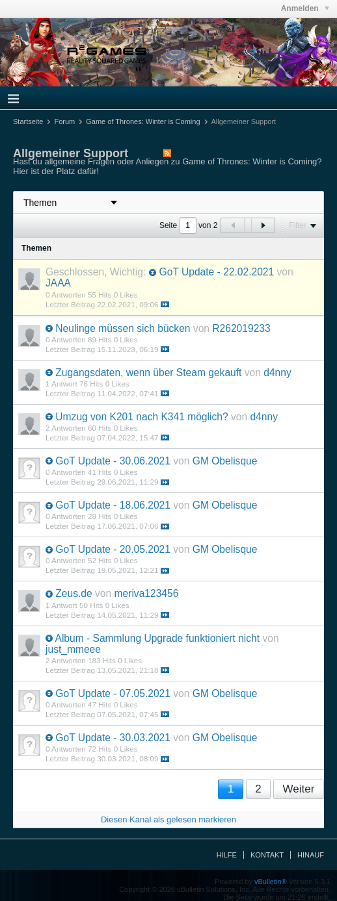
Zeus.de (73, 593)
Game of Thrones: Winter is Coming (143, 121)
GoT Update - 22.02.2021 (217, 271)
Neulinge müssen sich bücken (122, 328)
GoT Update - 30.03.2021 (112, 737)
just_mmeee (73, 649)
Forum (64, 121)
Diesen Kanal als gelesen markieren (168, 819)
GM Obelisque (225, 460)
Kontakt (267, 855)
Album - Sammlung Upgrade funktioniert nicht (157, 638)
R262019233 (241, 328)
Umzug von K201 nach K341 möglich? (141, 416)
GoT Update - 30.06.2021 (112, 460)
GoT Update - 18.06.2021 (112, 505)
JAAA (58, 282)
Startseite (28, 121)
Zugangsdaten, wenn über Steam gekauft (148, 372)
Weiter (299, 789)
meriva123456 (147, 593)
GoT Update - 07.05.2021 (112, 693)
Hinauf (310, 855)
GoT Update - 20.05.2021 (112, 549)
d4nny (277, 372)
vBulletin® (270, 881)
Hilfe (227, 855)
